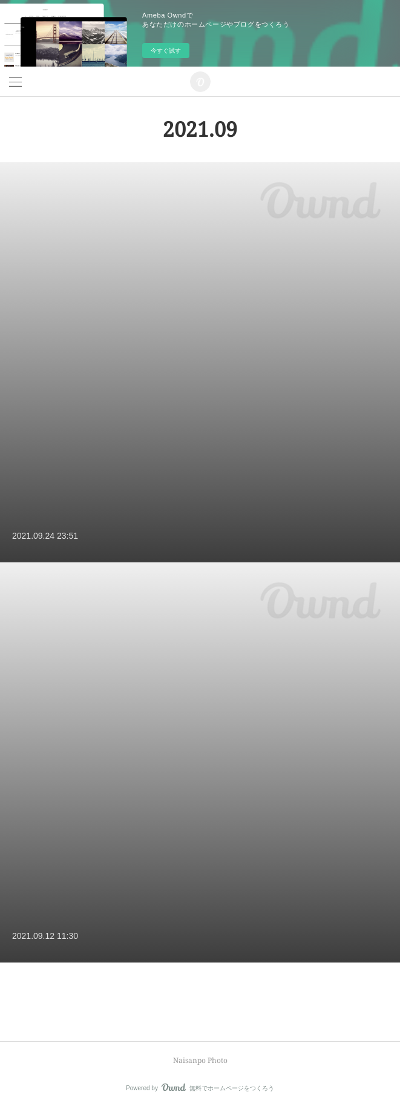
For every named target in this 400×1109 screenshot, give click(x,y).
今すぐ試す (166, 50)
